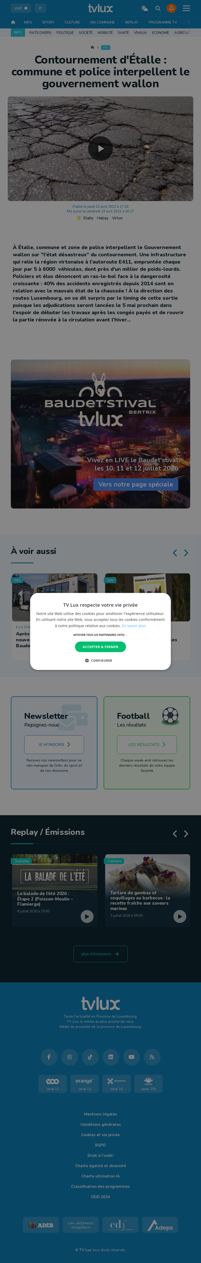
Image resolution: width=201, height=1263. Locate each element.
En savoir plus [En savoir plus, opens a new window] (134, 625)
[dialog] (100, 631)
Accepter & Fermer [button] (101, 646)
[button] (100, 635)
